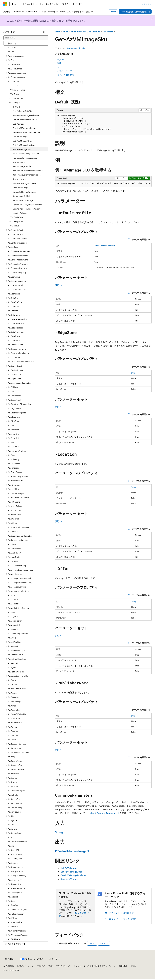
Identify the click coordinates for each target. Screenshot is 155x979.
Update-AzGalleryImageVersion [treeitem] (26, 208)
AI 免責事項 (8, 966)
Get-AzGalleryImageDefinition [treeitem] (26, 115)
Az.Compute (94, 31)
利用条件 (123, 966)
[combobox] (25, 37)
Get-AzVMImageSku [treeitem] (22, 149)
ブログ (40, 966)
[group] (103, 184)
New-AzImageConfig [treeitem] (22, 166)
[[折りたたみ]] (44, 31)
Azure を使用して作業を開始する (135, 11)
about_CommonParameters (103, 813)
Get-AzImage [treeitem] (18, 123)
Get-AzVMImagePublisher (73, 875)
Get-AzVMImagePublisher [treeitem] (24, 145)
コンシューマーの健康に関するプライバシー (93, 966)
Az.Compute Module (76, 48)
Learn (57, 31)
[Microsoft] (5, 4)
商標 (133, 966)
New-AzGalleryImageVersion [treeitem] (25, 157)
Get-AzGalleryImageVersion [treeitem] (25, 119)
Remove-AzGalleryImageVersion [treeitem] (27, 174)
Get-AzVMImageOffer (71, 871)
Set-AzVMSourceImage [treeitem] (23, 200)
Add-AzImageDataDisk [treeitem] (23, 111)
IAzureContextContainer (104, 245)
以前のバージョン (25, 966)
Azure (65, 31)
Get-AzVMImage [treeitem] (20, 136)
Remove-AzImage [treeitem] (20, 179)
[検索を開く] (137, 3)
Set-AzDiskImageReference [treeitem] (24, 191)
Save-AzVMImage (69, 878)
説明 (59, 63)
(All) (58, 285)
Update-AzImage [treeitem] (20, 213)
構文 (60, 59)
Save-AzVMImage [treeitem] (20, 187)
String (134, 372)
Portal (113, 11)
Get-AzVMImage (69, 867)
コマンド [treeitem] (14, 85)
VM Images (108, 31)
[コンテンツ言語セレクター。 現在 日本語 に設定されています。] (9, 959)
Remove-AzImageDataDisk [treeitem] (24, 183)
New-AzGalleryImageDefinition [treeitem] (26, 153)
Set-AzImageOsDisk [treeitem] (21, 196)
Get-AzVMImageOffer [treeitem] (22, 140)
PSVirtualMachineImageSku (73, 851)
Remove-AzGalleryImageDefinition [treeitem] (28, 170)
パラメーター (64, 70)
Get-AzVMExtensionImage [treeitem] (24, 128)
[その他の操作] (149, 31)
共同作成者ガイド (75, 915)
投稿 (50, 966)
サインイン (147, 3)
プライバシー (62, 966)
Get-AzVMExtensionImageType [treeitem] (26, 132)
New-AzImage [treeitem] (19, 162)
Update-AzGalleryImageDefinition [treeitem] (27, 204)
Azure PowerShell (78, 31)
